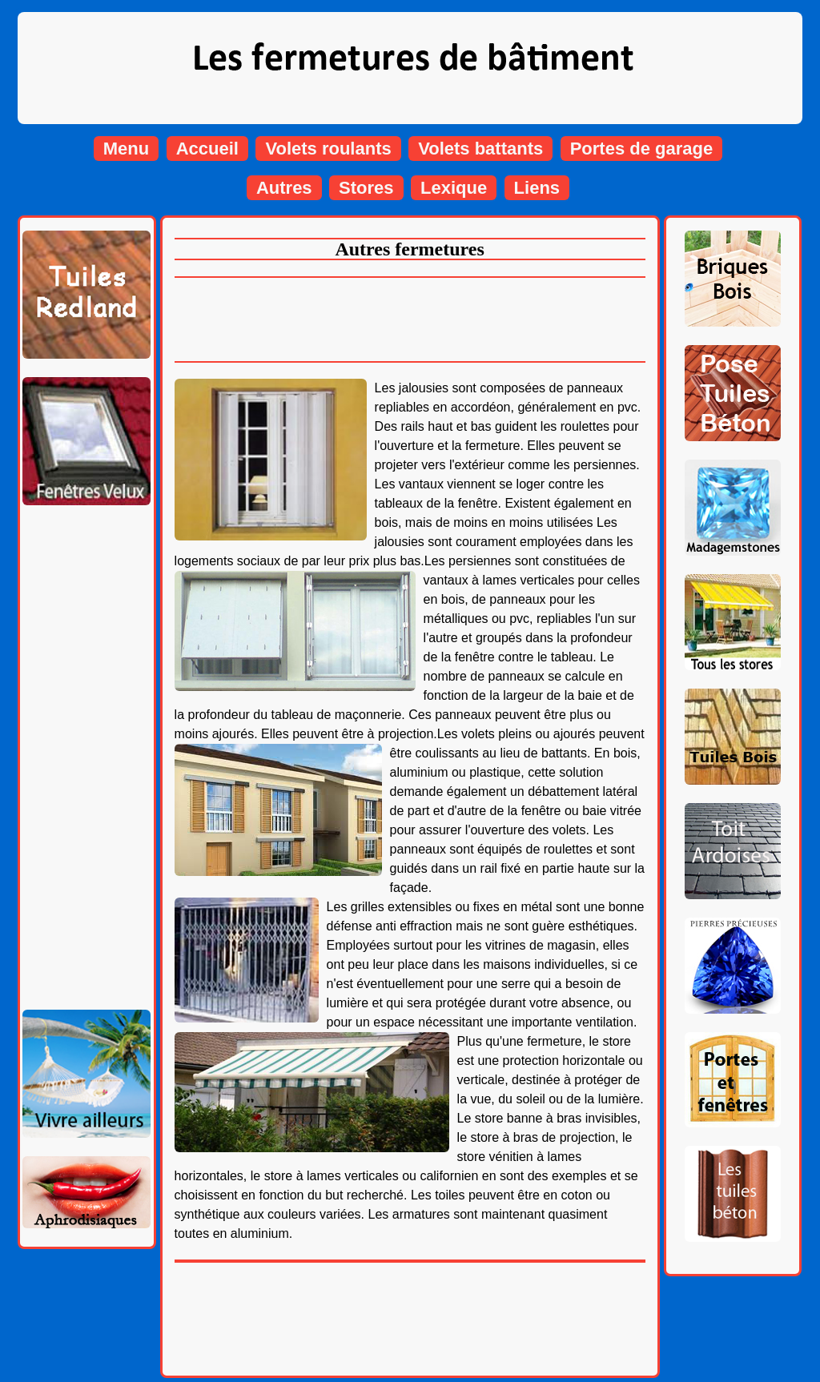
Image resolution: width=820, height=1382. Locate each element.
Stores (366, 188)
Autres (284, 188)
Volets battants (480, 149)
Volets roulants (328, 149)
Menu (126, 149)
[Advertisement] (86, 751)
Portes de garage (641, 149)
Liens (537, 188)
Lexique (453, 188)
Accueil (207, 149)
